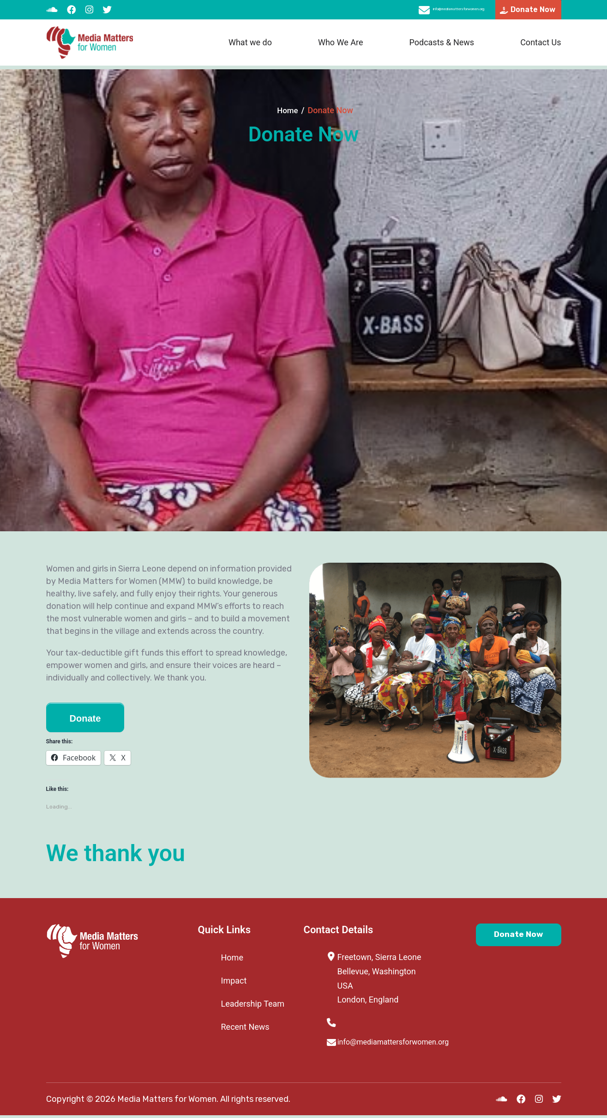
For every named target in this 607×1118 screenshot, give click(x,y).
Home (287, 110)
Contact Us (540, 46)
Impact (234, 980)
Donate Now (505, 937)
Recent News (245, 1027)
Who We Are (340, 46)
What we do (250, 46)
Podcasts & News (441, 46)
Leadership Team (253, 1004)
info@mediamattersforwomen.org (416, 11)
